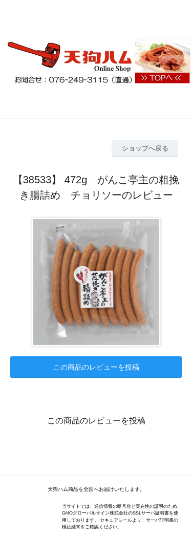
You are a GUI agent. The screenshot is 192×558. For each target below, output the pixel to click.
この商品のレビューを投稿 (96, 367)
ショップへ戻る (145, 148)
